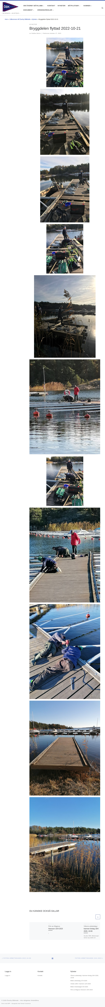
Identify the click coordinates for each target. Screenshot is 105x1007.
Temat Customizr (26, 1003)
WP (9, 1003)
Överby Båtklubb (12, 1000)
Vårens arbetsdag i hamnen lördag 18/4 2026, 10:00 (91, 928)
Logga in (7, 975)
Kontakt (40, 975)
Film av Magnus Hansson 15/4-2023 (81, 990)
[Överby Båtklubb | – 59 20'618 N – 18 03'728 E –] (10, 6)
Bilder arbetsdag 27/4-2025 (78, 980)
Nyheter (34, 19)
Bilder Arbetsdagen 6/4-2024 (79, 987)
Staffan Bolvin (36, 33)
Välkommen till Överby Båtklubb (20, 19)
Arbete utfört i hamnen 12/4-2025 (80, 984)
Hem (6, 19)
